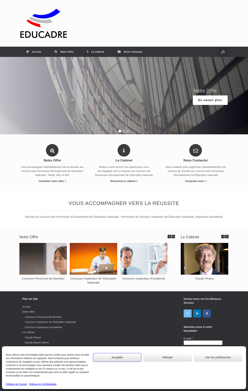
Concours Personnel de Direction (43, 278)
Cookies (159, 383)
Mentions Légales (116, 383)
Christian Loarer (34, 347)
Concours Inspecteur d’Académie (143, 278)
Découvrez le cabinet (124, 181)
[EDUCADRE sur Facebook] (207, 313)
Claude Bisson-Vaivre (37, 342)
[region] (124, 95)
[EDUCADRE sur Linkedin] (197, 313)
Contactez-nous (195, 181)
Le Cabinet (95, 51)
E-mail (188, 338)
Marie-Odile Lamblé (36, 368)
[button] (119, 131)
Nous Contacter (130, 51)
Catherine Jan (32, 358)
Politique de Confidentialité (140, 383)
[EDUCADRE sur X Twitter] (188, 313)
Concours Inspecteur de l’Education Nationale (50, 322)
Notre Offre (64, 51)
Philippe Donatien (35, 363)
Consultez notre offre (52, 181)
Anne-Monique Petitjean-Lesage (43, 352)
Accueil (33, 51)
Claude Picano (204, 278)
